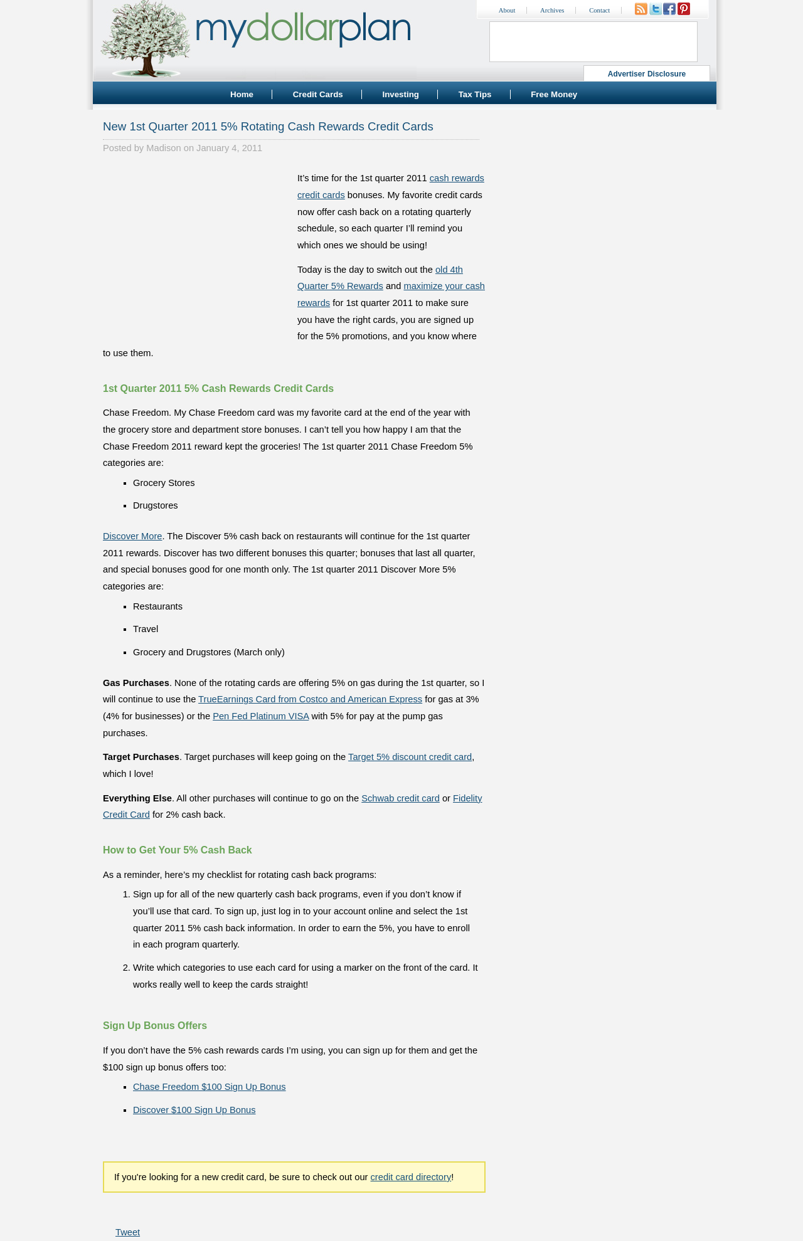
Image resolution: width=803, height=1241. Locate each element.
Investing (400, 94)
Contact (599, 10)
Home (241, 94)
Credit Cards (318, 94)
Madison (163, 148)
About (507, 10)
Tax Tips (475, 94)
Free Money (554, 94)
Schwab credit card (400, 798)
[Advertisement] (197, 248)
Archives (552, 10)
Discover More (132, 536)
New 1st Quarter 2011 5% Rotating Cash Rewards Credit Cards (268, 126)
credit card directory (411, 1177)
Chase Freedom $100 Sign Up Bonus (209, 1087)
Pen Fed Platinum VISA (261, 716)
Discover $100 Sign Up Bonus (194, 1110)
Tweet (127, 1232)
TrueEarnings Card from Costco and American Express (310, 699)
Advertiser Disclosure (647, 74)
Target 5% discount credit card (410, 757)
